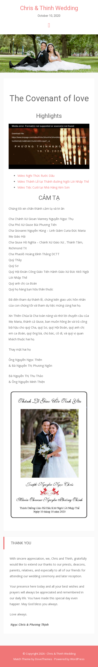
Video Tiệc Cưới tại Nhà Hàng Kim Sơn (43, 187)
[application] (49, 146)
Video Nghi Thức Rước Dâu (35, 176)
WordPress (77, 659)
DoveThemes (43, 659)
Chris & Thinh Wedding (49, 8)
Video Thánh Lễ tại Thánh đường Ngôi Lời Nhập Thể (53, 181)
